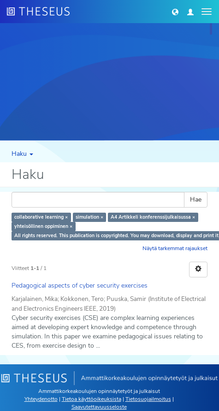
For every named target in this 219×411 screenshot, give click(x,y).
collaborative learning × (41, 217)
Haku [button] (22, 153)
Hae (195, 199)
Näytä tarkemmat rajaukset (174, 248)
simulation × (89, 217)
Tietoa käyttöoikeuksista (91, 399)
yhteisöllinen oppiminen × (43, 226)
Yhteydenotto (41, 399)
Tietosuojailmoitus (148, 399)
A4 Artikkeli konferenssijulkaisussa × (153, 217)
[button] (175, 11)
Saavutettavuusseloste (99, 407)
